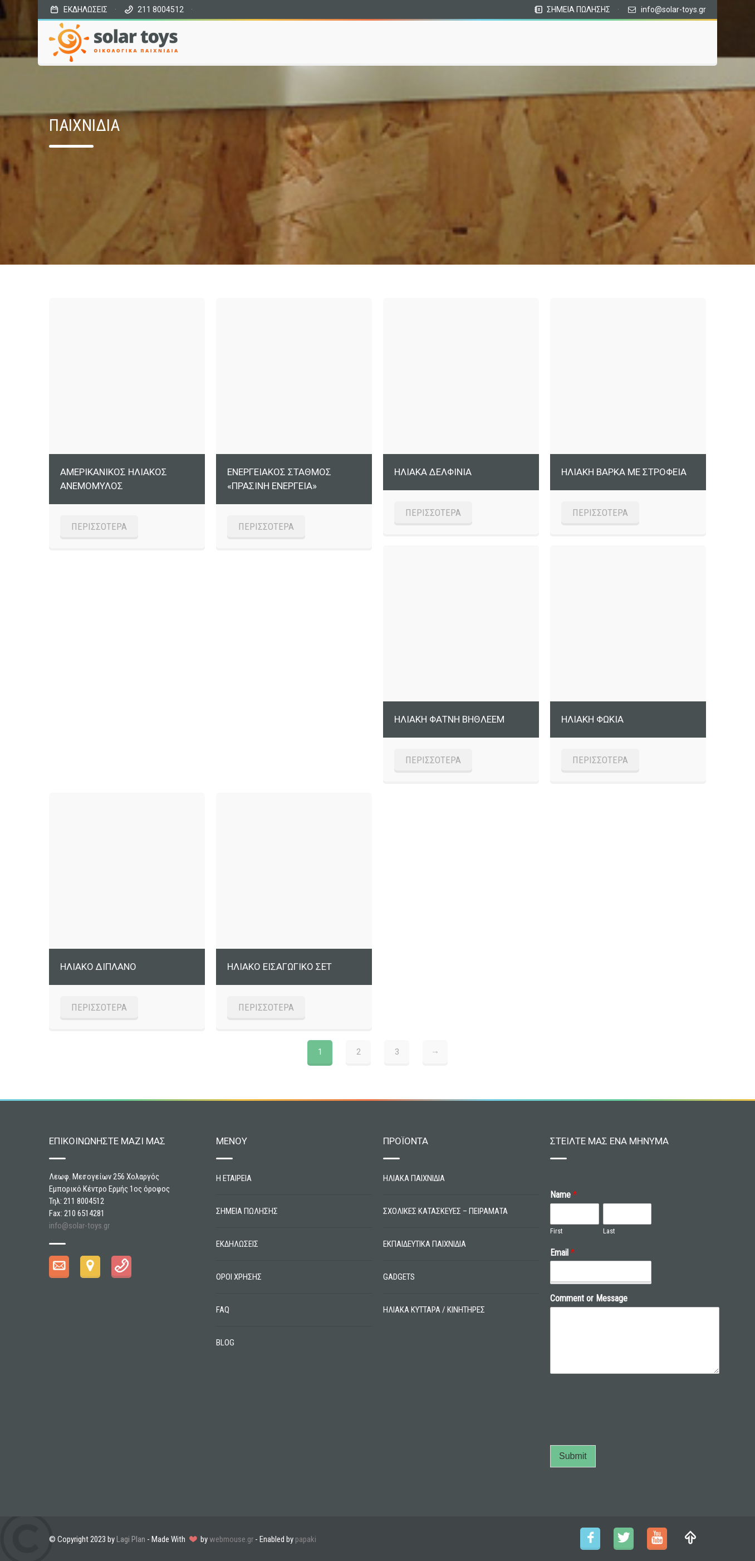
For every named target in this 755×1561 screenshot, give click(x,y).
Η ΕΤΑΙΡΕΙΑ (234, 1178)
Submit (573, 1456)
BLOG (225, 1343)
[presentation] (634, 1427)
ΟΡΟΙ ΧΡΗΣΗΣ (239, 1277)
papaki (305, 1539)
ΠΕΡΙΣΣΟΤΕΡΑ (99, 526)
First (556, 1231)
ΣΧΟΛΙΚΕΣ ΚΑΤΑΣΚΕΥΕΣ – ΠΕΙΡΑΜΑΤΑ (445, 1211)
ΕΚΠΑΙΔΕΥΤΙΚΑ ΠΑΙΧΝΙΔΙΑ (424, 1244)
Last (609, 1231)
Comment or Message (588, 1298)
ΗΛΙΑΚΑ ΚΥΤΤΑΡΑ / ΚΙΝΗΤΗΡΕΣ (434, 1310)
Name (563, 1194)
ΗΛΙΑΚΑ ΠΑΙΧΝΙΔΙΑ (414, 1178)
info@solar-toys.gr (673, 9)
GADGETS (399, 1277)
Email (562, 1252)
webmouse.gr (231, 1539)
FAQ (222, 1310)
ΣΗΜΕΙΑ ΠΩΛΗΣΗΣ (578, 9)
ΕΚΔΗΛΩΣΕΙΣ (85, 9)
